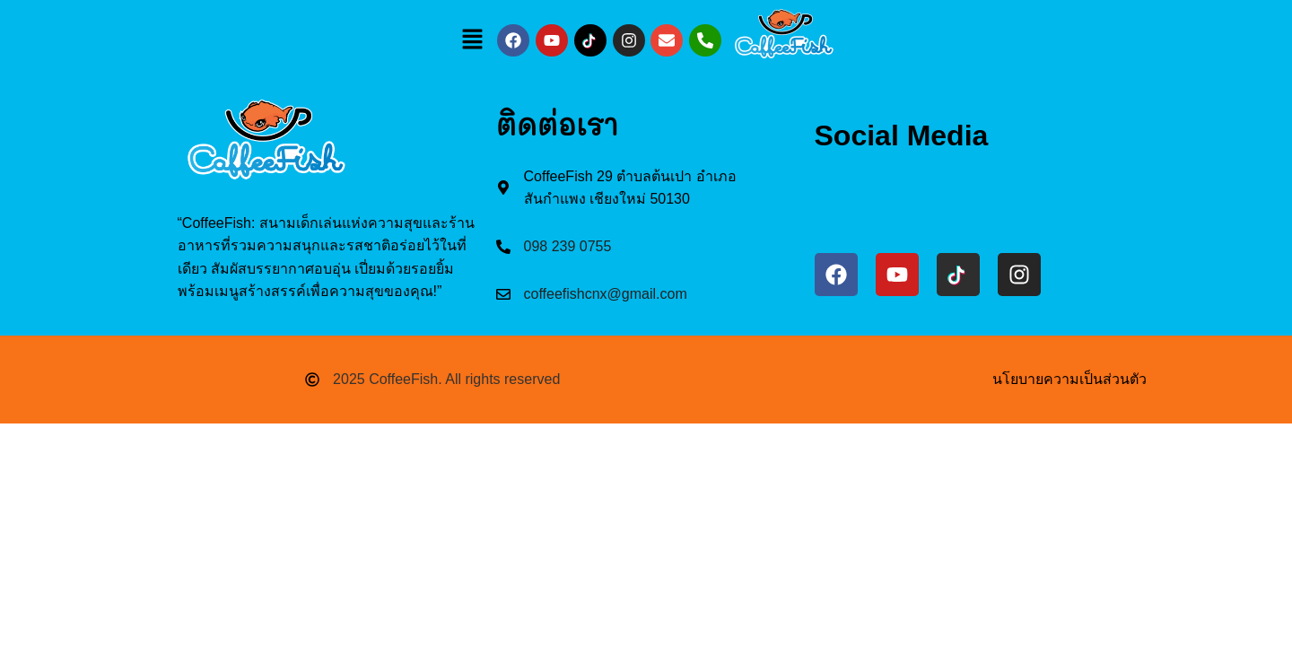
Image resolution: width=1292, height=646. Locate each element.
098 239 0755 (568, 246)
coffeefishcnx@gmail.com (605, 293)
